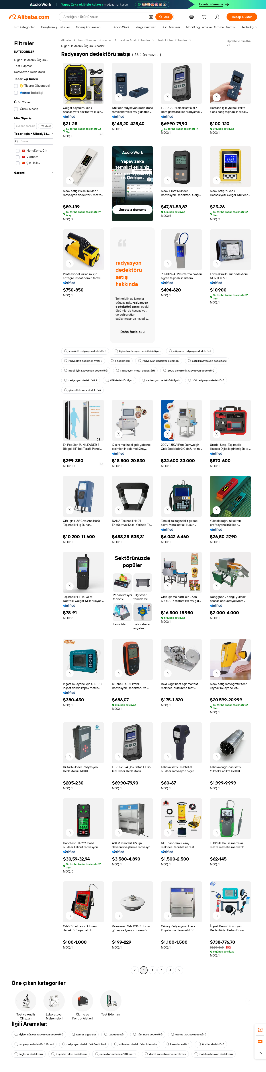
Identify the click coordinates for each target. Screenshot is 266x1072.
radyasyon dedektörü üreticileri (84, 1044)
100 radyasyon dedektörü (206, 380)
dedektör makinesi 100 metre (115, 1054)
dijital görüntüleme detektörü (165, 1054)
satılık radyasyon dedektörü (207, 361)
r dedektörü (120, 361)
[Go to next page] (179, 970)
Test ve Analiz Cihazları (134, 40)
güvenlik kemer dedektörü (82, 390)
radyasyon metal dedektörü (135, 370)
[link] (260, 1030)
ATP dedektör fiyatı (119, 380)
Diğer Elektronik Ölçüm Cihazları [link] (83, 46)
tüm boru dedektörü (147, 1034)
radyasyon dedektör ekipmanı (158, 361)
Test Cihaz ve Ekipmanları (95, 40)
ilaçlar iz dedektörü (28, 1054)
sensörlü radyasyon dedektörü (85, 351)
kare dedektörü (177, 1044)
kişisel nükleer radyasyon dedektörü (38, 1034)
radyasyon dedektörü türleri (34, 1044)
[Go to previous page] (135, 970)
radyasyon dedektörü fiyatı (161, 380)
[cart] (205, 17)
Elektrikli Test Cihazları (171, 40)
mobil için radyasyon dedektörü (86, 370)
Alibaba (66, 40)
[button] (119, 97)
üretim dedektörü (211, 1044)
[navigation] (34, 505)
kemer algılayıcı (84, 1034)
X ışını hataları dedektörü (69, 1054)
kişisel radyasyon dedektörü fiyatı (137, 351)
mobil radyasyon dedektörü (213, 1054)
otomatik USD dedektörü (188, 1034)
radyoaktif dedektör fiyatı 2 (83, 361)
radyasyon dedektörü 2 (80, 380)
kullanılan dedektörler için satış (135, 1044)
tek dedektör (114, 1034)
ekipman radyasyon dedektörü (190, 351)
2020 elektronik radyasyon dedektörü (188, 370)
